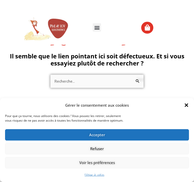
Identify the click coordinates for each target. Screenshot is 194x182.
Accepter (97, 134)
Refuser (97, 148)
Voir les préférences (97, 162)
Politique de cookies (94, 175)
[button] (186, 105)
